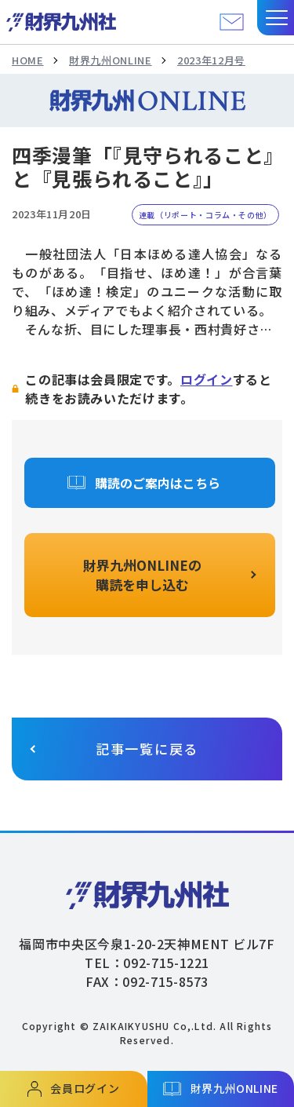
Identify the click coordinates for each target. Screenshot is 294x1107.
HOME (28, 60)
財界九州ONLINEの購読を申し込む (142, 575)
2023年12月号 (211, 60)
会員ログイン (84, 1088)
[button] (275, 17)
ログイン (206, 379)
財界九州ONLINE (110, 60)
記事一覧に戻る (147, 748)
